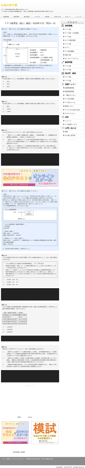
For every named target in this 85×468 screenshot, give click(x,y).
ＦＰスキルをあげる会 (72, 110)
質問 (66, 132)
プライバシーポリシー (18, 458)
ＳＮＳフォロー (70, 113)
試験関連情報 (69, 88)
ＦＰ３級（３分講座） (72, 33)
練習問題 (16, 16)
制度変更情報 (69, 91)
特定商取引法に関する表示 (32, 458)
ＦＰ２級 (68, 36)
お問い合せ (57, 16)
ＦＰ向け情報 (69, 99)
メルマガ (37, 16)
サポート (68, 16)
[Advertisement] (30, 398)
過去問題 (26, 16)
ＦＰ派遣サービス (71, 124)
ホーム (30, 417)
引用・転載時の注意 (47, 458)
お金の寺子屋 (9, 5)
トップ (4, 458)
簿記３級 (68, 55)
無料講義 (6, 16)
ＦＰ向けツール (70, 102)
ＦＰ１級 (68, 44)
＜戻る (19, 417)
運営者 (47, 16)
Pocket (23, 452)
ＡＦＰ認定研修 (70, 40)
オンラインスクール (71, 58)
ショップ (78, 16)
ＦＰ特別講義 (69, 51)
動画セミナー (69, 106)
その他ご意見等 (70, 135)
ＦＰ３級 (68, 29)
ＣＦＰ (67, 47)
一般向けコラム (70, 95)
